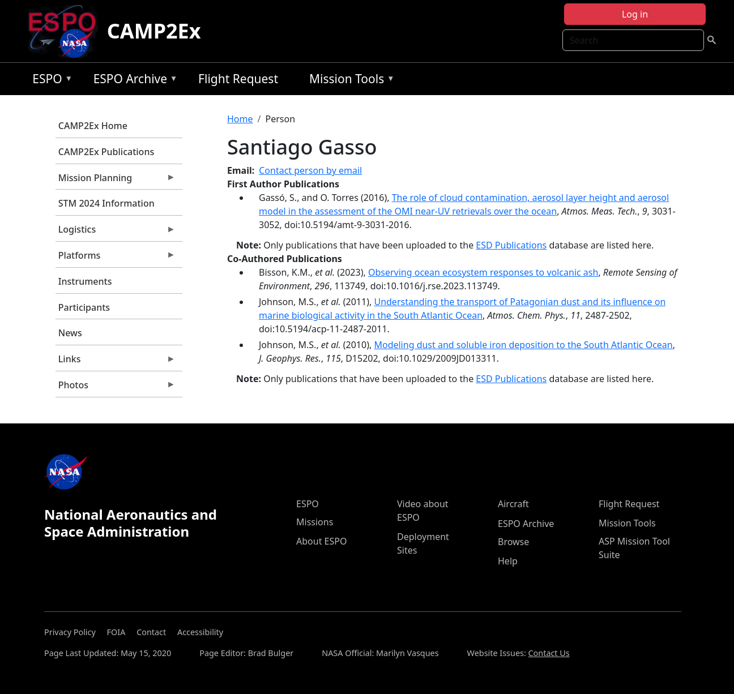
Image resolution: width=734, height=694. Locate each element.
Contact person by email (310, 170)
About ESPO (321, 541)
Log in (635, 14)
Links (116, 362)
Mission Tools (349, 81)
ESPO (49, 81)
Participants (84, 307)
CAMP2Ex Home (92, 125)
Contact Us (549, 653)
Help (508, 561)
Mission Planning (116, 181)
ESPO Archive (133, 81)
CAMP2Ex (154, 31)
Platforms (116, 258)
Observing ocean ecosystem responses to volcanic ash (483, 272)
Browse (513, 542)
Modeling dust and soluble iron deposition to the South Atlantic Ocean (523, 345)
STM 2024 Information (106, 203)
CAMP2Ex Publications (106, 151)
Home (240, 119)
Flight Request (238, 79)
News (70, 333)
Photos (116, 388)
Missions (314, 522)
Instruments (85, 281)
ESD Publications (511, 245)
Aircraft (513, 504)
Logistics (116, 232)
